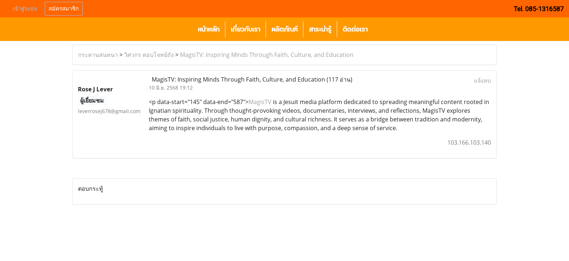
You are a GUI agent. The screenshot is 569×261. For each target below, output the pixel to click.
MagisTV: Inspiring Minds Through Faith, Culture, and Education (266, 55)
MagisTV (260, 102)
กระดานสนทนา (98, 55)
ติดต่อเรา (355, 29)
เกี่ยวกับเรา (245, 29)
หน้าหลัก (209, 29)
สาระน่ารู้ (320, 29)
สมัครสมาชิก (64, 8)
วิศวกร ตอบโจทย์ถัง (149, 55)
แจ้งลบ (482, 80)
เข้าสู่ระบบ (25, 8)
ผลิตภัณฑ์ (284, 29)
